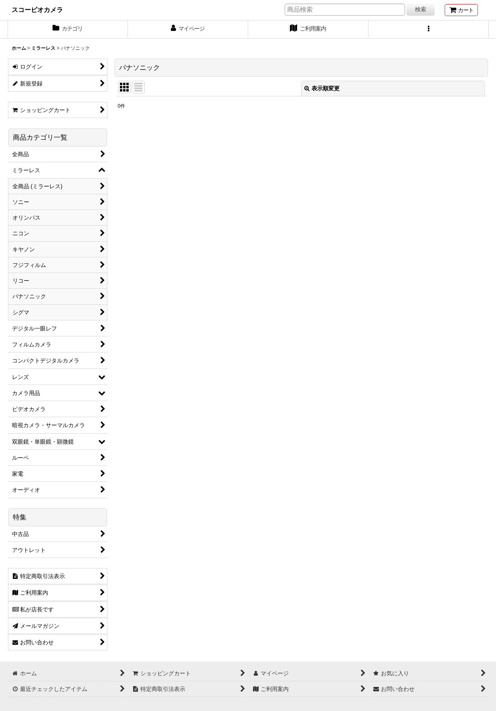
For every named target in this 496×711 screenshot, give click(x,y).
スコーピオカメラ (37, 9)
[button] (428, 29)
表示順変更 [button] (322, 88)
